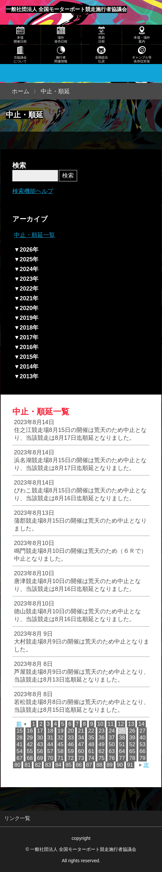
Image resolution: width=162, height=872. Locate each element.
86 (79, 765)
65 (132, 751)
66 (143, 751)
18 (50, 731)
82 (38, 765)
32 (61, 738)
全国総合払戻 (101, 59)
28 (20, 738)
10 (100, 724)
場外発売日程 (60, 39)
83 (48, 765)
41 (20, 744)
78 (132, 758)
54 (20, 751)
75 (102, 758)
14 (141, 724)
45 (61, 744)
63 (112, 751)
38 (122, 738)
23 (102, 731)
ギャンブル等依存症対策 (142, 59)
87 (89, 765)
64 (122, 751)
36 (102, 738)
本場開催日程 (20, 39)
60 (81, 751)
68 (30, 758)
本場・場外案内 (142, 39)
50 (112, 744)
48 (91, 744)
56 (40, 751)
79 (143, 758)
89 (110, 765)
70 (50, 758)
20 (71, 731)
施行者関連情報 (60, 59)
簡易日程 (101, 39)
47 (81, 744)
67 (20, 758)
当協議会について (20, 59)
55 (30, 751)
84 (58, 765)
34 (81, 738)
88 (99, 765)
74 (91, 758)
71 (61, 758)
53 (143, 744)
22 (91, 731)
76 (112, 758)
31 (50, 738)
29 (30, 738)
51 (122, 744)
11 (111, 724)
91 (130, 765)
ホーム (20, 91)
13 (131, 724)
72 (71, 758)
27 (143, 731)
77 (122, 758)
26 (132, 731)
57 (50, 751)
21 (81, 731)
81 (27, 765)
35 (91, 738)
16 (30, 731)
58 (61, 751)
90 (120, 765)
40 (143, 738)
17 (40, 731)
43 (40, 744)
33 (71, 738)
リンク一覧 (17, 818)
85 (68, 765)
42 (30, 744)
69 (40, 758)
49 (102, 744)
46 (71, 744)
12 (121, 724)
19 (61, 731)
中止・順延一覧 (34, 235)
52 (132, 744)
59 (71, 751)
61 (91, 751)
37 (112, 738)
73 (81, 758)
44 (50, 744)
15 (20, 731)
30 (40, 738)
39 (132, 738)
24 (112, 731)
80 (17, 765)
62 (102, 751)
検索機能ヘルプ (32, 191)
